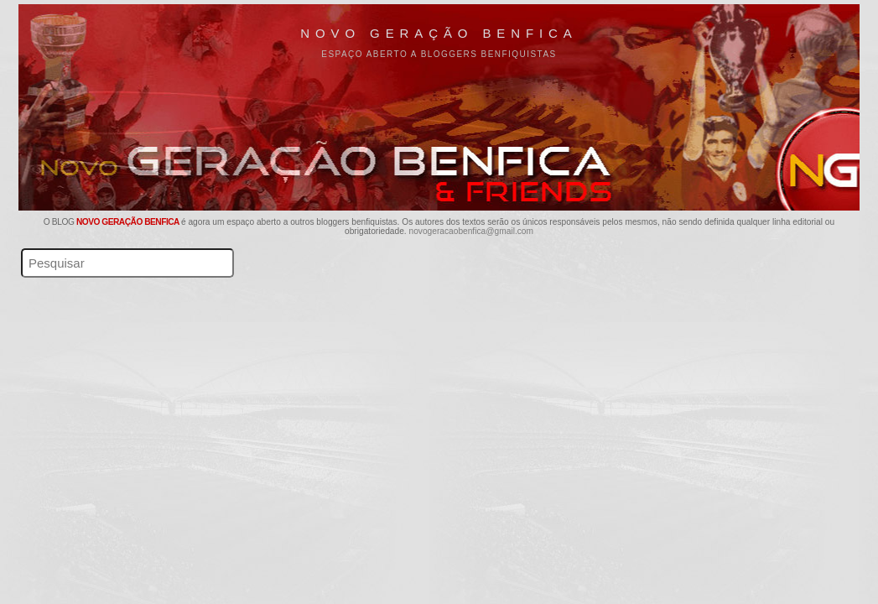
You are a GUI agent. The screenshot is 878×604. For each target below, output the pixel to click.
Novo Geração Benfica (439, 33)
